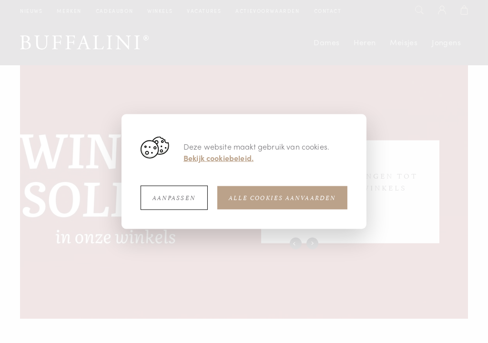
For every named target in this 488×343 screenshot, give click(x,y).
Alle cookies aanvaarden (282, 198)
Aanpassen (174, 198)
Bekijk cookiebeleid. (218, 157)
